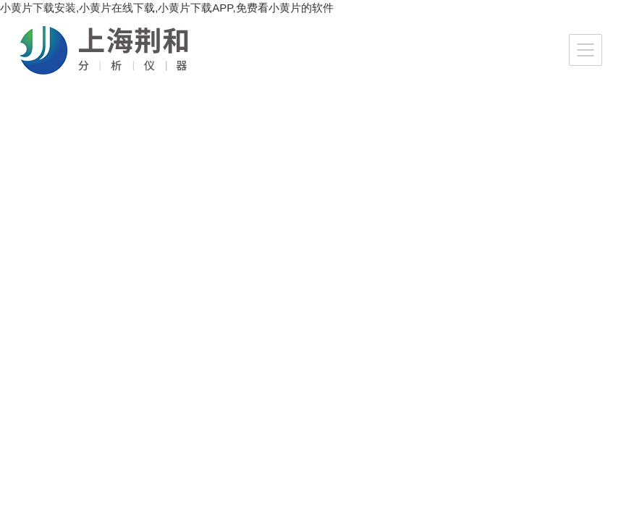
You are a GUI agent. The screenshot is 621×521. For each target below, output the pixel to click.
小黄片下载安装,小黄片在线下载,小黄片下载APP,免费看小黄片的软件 (167, 7)
